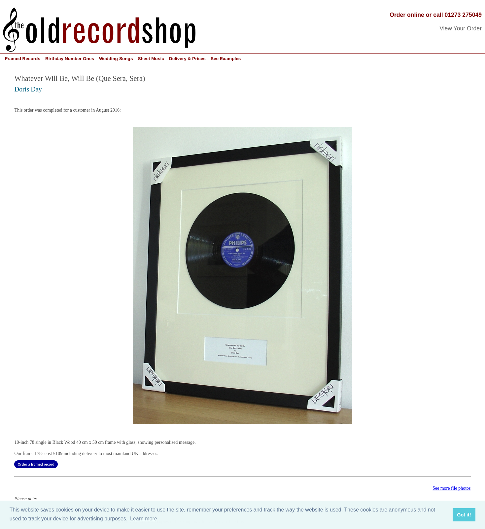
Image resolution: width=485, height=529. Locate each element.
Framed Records (22, 58)
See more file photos (451, 488)
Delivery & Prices (187, 58)
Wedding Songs (116, 58)
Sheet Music (151, 58)
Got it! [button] (464, 514)
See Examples (226, 58)
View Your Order (460, 28)
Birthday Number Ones (69, 58)
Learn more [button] (143, 518)
